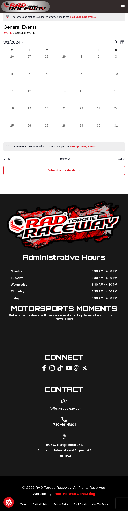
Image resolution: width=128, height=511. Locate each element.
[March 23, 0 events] (98, 114)
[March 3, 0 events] (116, 63)
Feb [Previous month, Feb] (6, 158)
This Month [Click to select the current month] (64, 158)
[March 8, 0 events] (81, 80)
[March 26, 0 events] (29, 132)
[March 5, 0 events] (29, 80)
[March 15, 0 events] (81, 97)
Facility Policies (41, 504)
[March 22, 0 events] (81, 114)
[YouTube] (68, 367)
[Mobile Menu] (123, 6)
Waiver (24, 504)
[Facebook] (44, 367)
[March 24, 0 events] (116, 114)
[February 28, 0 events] (46, 63)
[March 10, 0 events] (116, 80)
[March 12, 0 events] (29, 97)
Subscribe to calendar (62, 170)
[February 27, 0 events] (29, 63)
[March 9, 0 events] (98, 80)
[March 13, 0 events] (46, 97)
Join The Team (100, 504)
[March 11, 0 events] (12, 97)
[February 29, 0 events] (64, 63)
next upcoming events (83, 16)
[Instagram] (52, 367)
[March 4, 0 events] (12, 80)
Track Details (80, 504)
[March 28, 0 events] (64, 132)
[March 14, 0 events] (64, 97)
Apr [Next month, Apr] (121, 158)
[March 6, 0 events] (46, 80)
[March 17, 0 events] (116, 97)
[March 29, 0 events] (81, 132)
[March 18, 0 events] (12, 114)
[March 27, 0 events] (46, 132)
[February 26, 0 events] (12, 63)
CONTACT (64, 389)
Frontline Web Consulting (73, 494)
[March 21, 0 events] (64, 114)
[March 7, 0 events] (64, 80)
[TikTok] (60, 367)
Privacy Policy (61, 504)
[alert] (64, 17)
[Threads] (76, 367)
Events (7, 32)
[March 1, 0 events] (81, 63)
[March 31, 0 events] (116, 132)
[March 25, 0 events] (12, 132)
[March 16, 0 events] (98, 97)
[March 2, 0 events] (98, 63)
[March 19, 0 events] (29, 114)
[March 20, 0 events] (46, 114)
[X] (84, 367)
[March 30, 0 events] (98, 132)
